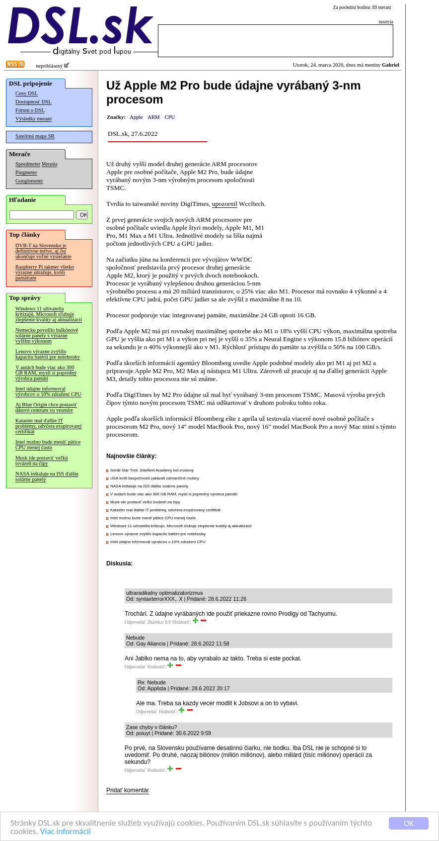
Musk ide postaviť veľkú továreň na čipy (41, 460)
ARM (153, 117)
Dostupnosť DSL (33, 101)
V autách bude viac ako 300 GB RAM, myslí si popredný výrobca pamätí (45, 373)
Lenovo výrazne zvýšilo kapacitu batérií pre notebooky (47, 354)
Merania (49, 164)
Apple (136, 117)
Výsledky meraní (33, 118)
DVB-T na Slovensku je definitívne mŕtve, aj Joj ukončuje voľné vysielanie (43, 251)
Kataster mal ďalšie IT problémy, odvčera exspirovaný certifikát (48, 426)
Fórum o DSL (30, 110)
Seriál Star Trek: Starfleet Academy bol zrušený (152, 470)
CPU (170, 117)
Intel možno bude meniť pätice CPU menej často (47, 444)
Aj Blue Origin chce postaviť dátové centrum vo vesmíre (46, 407)
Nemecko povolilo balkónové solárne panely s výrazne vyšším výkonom (46, 335)
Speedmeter (27, 164)
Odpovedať (135, 622)
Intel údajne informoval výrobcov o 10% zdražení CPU (48, 391)
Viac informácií (65, 832)
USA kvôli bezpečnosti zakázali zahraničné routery (154, 478)
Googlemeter (29, 181)
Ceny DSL (26, 93)
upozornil (224, 203)
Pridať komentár (127, 790)
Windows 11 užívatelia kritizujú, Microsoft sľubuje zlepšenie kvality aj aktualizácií (48, 314)
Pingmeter (26, 172)
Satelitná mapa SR (35, 136)
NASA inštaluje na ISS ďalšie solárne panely (46, 476)
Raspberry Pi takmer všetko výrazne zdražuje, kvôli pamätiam (44, 272)
